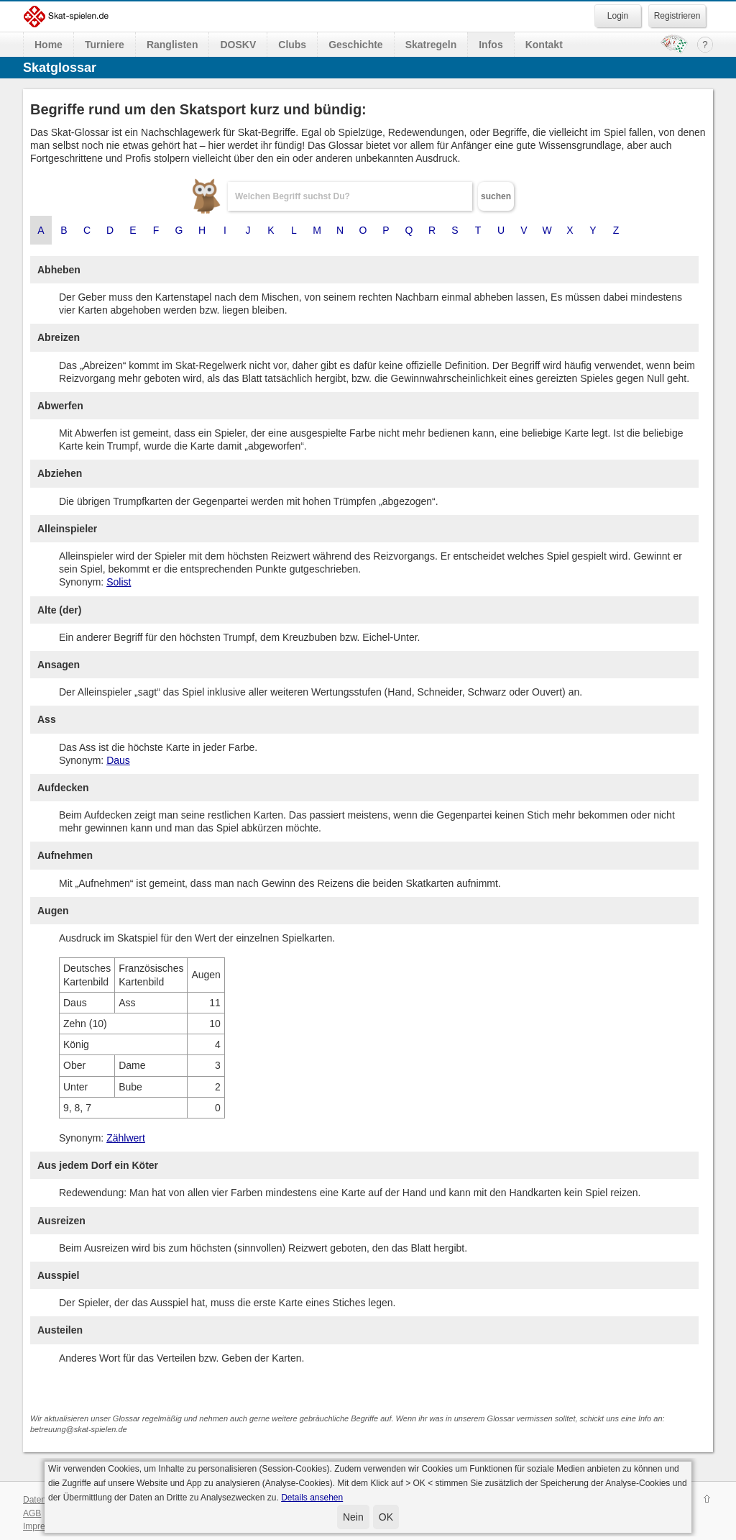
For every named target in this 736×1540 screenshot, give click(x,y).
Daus (118, 760)
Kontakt (544, 44)
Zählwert (125, 1138)
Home (48, 44)
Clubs (292, 44)
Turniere (104, 44)
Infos (490, 44)
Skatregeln (431, 44)
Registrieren (677, 16)
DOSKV (238, 44)
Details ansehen (312, 1498)
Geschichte (355, 44)
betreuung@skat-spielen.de (78, 1429)
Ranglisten (172, 44)
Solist (118, 582)
